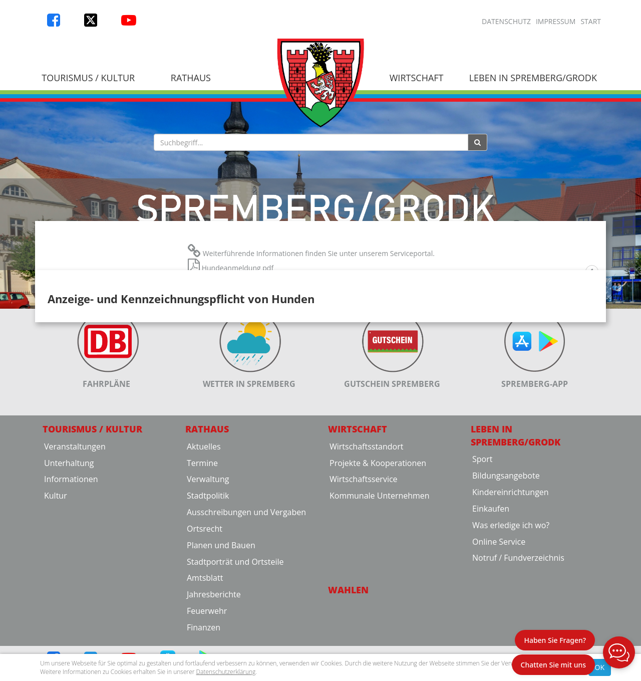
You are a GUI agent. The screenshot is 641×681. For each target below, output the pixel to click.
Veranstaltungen (75, 523)
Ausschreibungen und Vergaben (246, 589)
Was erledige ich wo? (510, 602)
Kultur (55, 573)
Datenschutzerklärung (226, 671)
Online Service (498, 618)
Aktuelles (204, 523)
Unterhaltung (69, 540)
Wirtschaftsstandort (366, 523)
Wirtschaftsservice (364, 556)
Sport (482, 536)
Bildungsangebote (506, 553)
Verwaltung (208, 556)
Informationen (71, 556)
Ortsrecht (204, 606)
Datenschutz (506, 21)
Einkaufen (490, 586)
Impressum (556, 21)
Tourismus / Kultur (88, 78)
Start (590, 21)
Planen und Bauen (221, 622)
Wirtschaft (417, 78)
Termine (202, 540)
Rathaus (191, 78)
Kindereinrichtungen (510, 569)
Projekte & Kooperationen (378, 540)
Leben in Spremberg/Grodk (533, 78)
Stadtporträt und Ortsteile (235, 638)
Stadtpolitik (208, 573)
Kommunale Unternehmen (380, 573)
